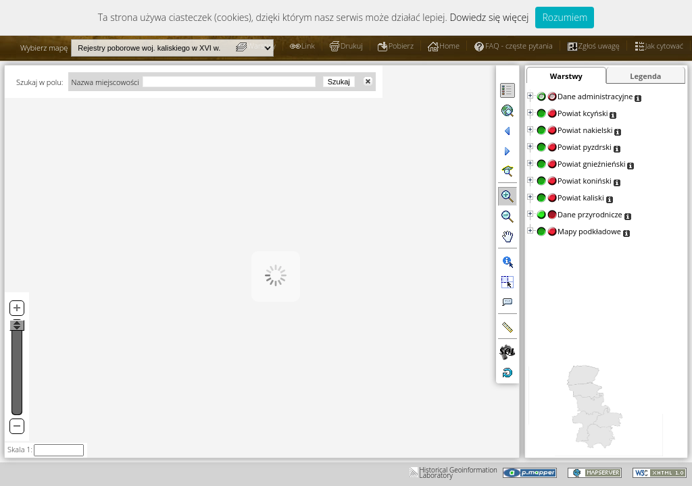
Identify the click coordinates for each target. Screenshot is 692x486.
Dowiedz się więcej (488, 17)
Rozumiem (564, 17)
